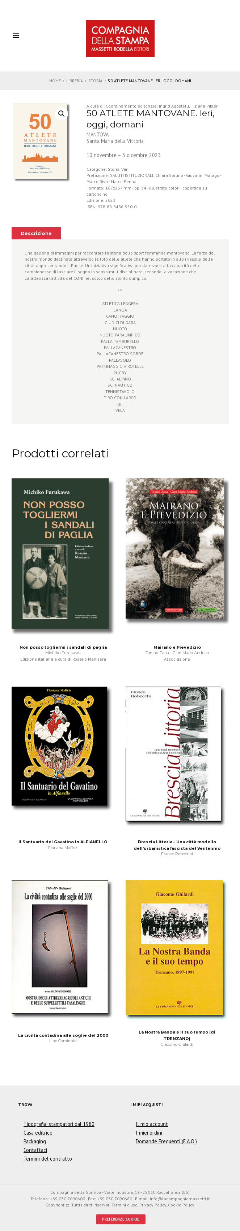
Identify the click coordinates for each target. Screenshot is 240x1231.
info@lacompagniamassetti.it (180, 1198)
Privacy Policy (152, 1205)
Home (55, 80)
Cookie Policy (181, 1205)
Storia (95, 80)
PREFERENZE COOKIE (120, 1219)
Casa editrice (38, 1132)
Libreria (74, 80)
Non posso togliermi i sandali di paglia (63, 647)
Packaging (35, 1141)
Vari (125, 169)
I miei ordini (149, 1132)
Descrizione (36, 233)
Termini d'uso (124, 1205)
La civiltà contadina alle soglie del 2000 (63, 1035)
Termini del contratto (48, 1158)
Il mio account (152, 1124)
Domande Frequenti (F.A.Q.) (166, 1141)
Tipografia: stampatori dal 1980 (59, 1124)
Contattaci (35, 1150)
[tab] (36, 233)
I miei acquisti (146, 1104)
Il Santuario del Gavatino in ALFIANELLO (63, 841)
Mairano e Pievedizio (177, 647)
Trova (25, 1104)
